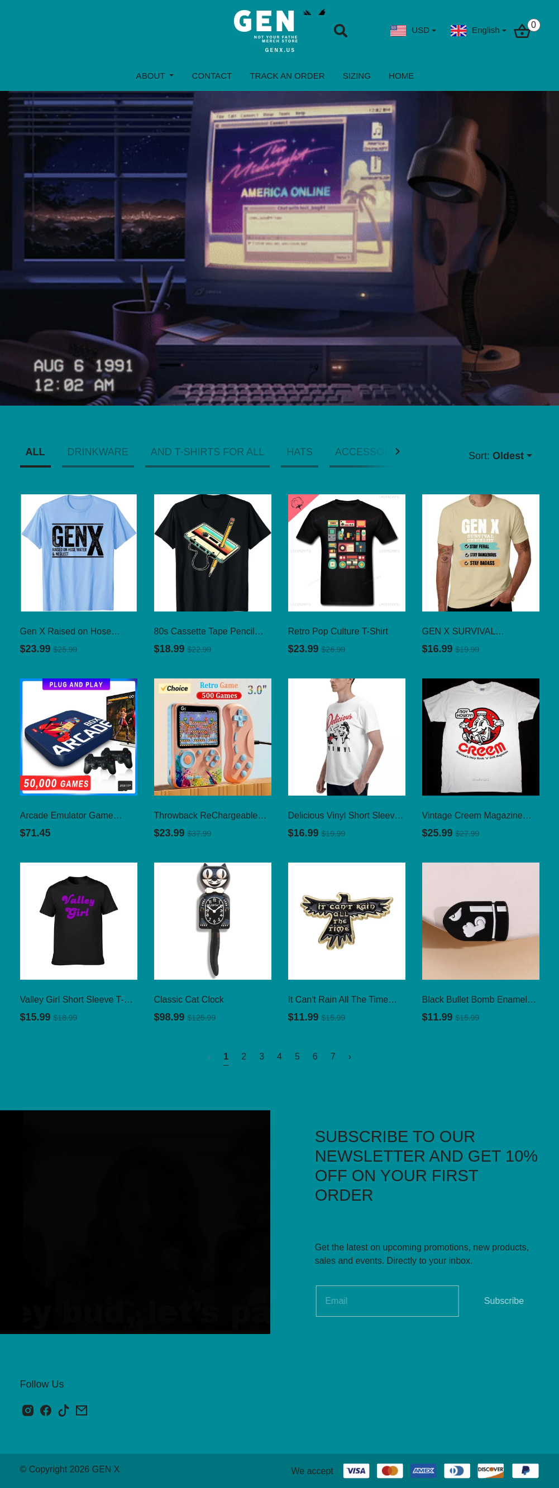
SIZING (357, 75)
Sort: (496, 456)
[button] (399, 451)
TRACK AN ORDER (287, 75)
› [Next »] (349, 1056)
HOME (401, 75)
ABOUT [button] (152, 75)
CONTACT (212, 75)
